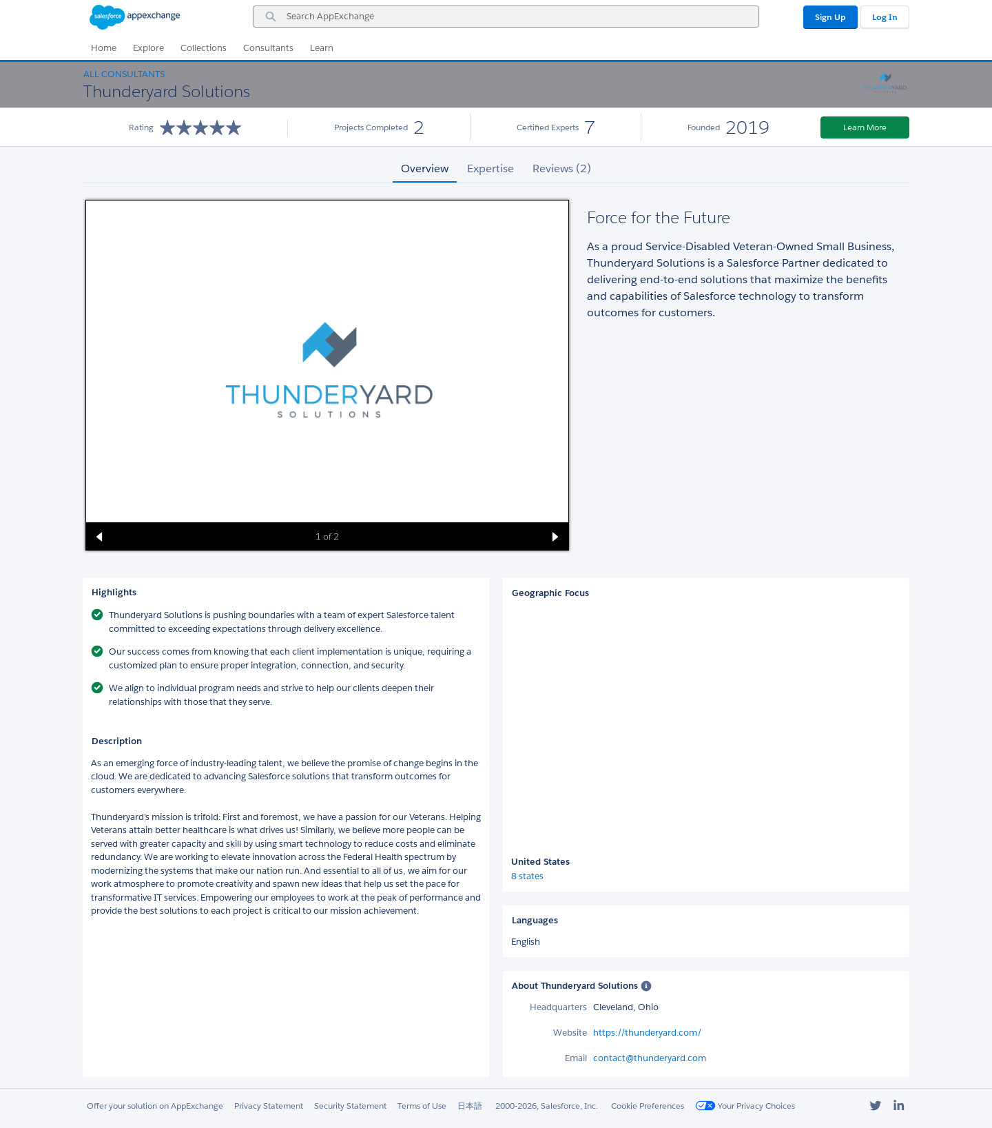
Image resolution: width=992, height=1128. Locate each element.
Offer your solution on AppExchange (155, 1105)
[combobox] (506, 17)
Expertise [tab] (490, 168)
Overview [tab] (424, 168)
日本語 (469, 1105)
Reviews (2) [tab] (562, 168)
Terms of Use (421, 1105)
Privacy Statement (268, 1105)
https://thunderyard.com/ (647, 1032)
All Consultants (124, 74)
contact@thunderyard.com (649, 1058)
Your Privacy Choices (745, 1105)
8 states (527, 876)
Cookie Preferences (647, 1105)
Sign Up (830, 17)
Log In (885, 17)
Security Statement (350, 1105)
